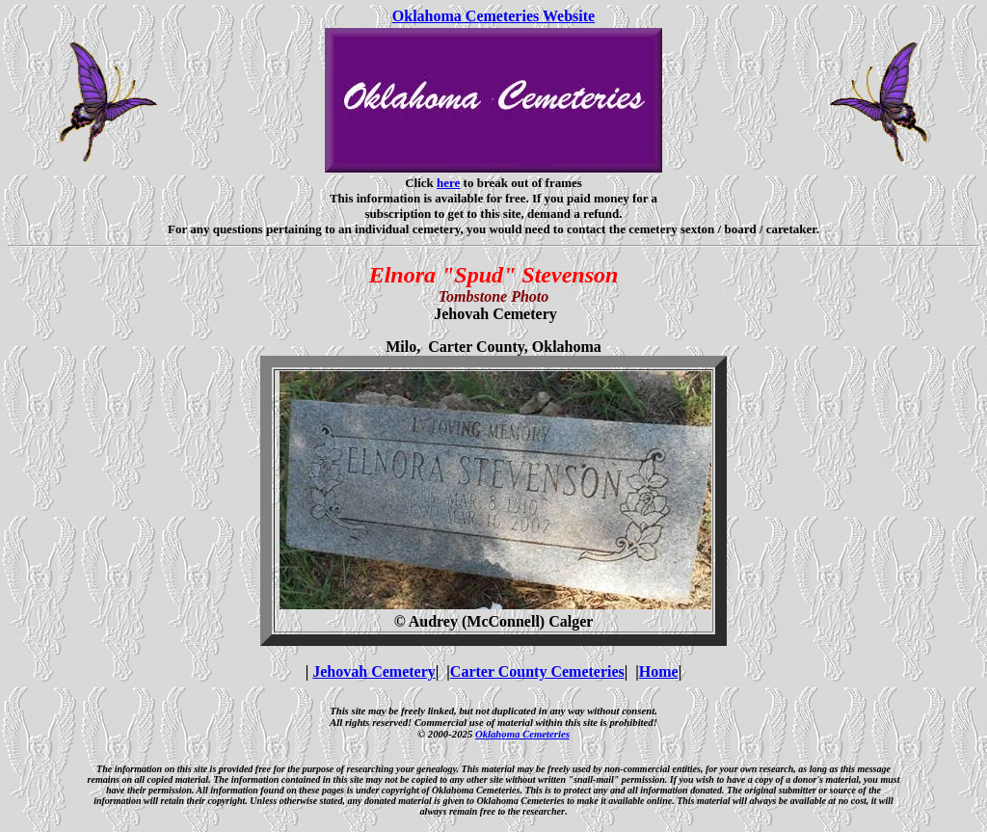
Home (659, 671)
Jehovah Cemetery (374, 671)
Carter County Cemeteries (537, 671)
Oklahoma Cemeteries (522, 733)
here (448, 182)
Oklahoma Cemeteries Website (493, 16)
